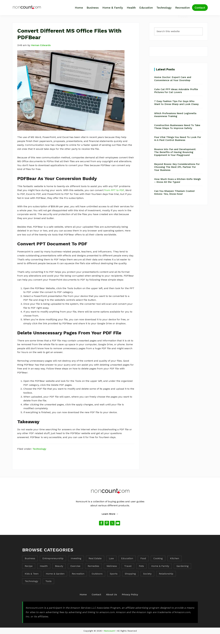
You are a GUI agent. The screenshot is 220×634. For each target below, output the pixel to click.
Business (30, 558)
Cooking (158, 558)
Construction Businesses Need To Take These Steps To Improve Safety (177, 127)
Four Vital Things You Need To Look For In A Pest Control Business (177, 138)
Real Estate (95, 558)
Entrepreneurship (52, 558)
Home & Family (160, 566)
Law (111, 558)
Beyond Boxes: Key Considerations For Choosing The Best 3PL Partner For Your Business (177, 167)
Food (143, 558)
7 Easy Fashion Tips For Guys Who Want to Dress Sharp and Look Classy (176, 103)
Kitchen (174, 558)
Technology (39, 448)
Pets (141, 566)
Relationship (166, 573)
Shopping (130, 573)
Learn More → (110, 513)
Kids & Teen (31, 573)
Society (147, 573)
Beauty (59, 566)
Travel (128, 566)
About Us (111, 594)
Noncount (109, 631)
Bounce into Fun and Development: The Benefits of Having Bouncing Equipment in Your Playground (175, 152)
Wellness (111, 566)
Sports (113, 573)
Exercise (75, 566)
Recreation (78, 573)
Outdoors (97, 573)
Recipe (29, 566)
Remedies (93, 566)
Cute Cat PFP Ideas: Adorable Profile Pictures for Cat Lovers (176, 91)
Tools (48, 581)
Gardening (182, 566)
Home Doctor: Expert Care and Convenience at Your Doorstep (172, 79)
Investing (76, 558)
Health (44, 566)
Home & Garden (55, 573)
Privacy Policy (130, 594)
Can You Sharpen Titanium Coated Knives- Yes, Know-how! (174, 192)
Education (127, 558)
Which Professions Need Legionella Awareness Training (175, 115)
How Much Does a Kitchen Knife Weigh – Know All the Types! (177, 180)
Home (83, 594)
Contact (96, 594)
